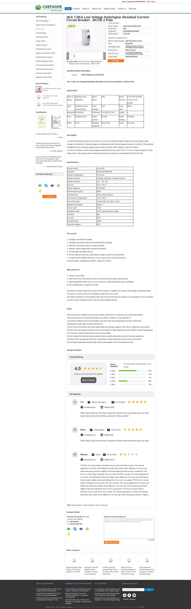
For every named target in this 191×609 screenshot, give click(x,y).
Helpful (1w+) (109, 460)
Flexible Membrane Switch (44, 61)
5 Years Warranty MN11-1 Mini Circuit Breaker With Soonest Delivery (48, 590)
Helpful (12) (108, 435)
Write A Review (88, 380)
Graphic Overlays (41, 45)
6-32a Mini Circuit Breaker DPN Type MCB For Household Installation (48, 594)
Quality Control (109, 9)
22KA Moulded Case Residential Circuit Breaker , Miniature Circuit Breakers (78, 590)
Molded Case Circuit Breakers (45, 25)
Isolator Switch (40, 41)
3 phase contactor (88, 505)
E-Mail (125, 599)
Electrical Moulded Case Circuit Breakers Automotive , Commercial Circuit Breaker (77, 595)
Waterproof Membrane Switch (45, 53)
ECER (142, 607)
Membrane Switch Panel (44, 77)
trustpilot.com (90, 407)
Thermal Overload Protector (45, 65)
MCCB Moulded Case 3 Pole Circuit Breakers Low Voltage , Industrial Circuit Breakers (79, 601)
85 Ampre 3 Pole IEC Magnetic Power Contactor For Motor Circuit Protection (91, 571)
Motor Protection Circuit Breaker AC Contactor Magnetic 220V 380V (74, 570)
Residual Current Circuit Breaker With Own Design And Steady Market (107, 594)
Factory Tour (96, 9)
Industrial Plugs (41, 33)
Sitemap (132, 599)
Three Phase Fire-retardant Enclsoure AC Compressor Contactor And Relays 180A (146, 571)
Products (76, 9)
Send (149, 590)
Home (68, 9)
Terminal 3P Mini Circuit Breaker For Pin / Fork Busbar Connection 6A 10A (49, 599)
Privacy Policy (50, 607)
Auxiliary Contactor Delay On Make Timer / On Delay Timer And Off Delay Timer (110, 571)
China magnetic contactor (64, 607)
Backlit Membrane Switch (44, 57)
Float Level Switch (42, 37)
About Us (85, 9)
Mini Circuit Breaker (42, 21)
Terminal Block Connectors (44, 69)
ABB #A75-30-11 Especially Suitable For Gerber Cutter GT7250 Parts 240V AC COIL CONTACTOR (128, 572)
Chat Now (132, 9)
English (153, 1)
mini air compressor (101, 505)
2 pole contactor (76, 505)
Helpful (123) (109, 407)
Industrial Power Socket (43, 73)
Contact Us (122, 9)
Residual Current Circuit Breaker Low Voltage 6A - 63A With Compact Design (107, 599)
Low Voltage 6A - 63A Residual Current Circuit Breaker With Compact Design (107, 590)
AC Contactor (40, 29)
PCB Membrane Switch (43, 49)
